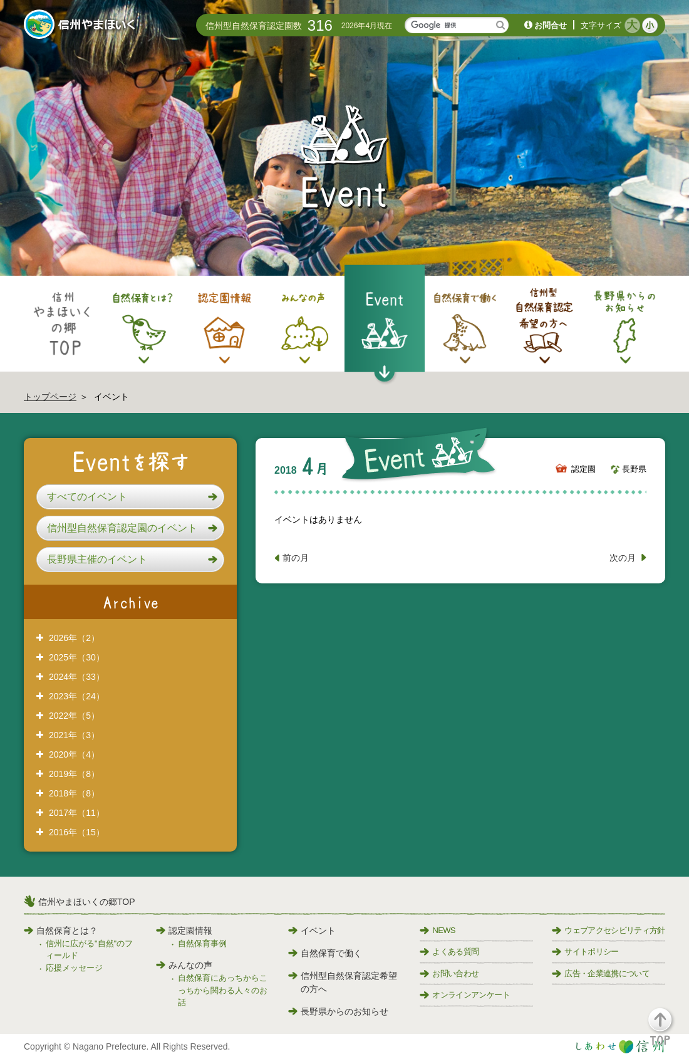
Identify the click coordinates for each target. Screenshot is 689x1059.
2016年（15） (77, 832)
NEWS (437, 930)
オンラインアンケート (465, 994)
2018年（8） (74, 793)
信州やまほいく (82, 25)
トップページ (50, 397)
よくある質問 (449, 951)
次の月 (622, 558)
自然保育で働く (325, 953)
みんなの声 (184, 965)
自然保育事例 (202, 943)
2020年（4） (74, 754)
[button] (130, 496)
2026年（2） (74, 638)
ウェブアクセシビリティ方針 (608, 930)
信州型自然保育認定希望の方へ (342, 982)
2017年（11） (77, 813)
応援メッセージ (74, 968)
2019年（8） (74, 774)
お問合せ (550, 25)
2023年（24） (77, 696)
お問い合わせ (449, 973)
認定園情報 (184, 931)
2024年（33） (77, 677)
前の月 (295, 558)
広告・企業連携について (601, 973)
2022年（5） (74, 716)
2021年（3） (74, 735)
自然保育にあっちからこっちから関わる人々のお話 (222, 990)
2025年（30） (77, 657)
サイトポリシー (585, 951)
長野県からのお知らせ (338, 1011)
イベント (312, 931)
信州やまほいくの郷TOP (86, 902)
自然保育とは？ (61, 931)
